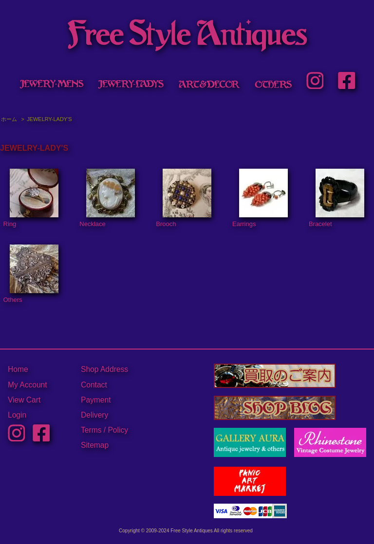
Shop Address (104, 369)
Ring (31, 198)
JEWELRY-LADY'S (49, 119)
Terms (91, 430)
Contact (94, 385)
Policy (118, 430)
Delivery (94, 415)
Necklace (107, 198)
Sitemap (95, 445)
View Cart (24, 400)
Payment (96, 400)
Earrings (260, 198)
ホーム (9, 119)
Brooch (183, 198)
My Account (27, 385)
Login (17, 415)
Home (18, 369)
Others (31, 274)
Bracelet (336, 198)
